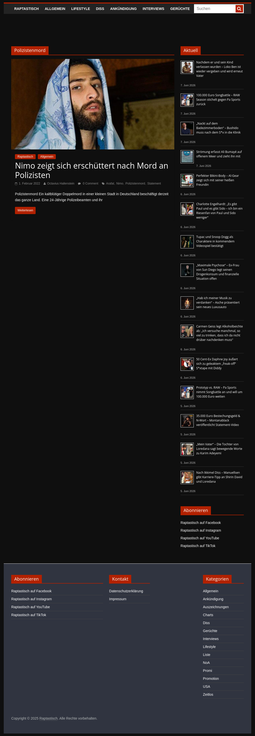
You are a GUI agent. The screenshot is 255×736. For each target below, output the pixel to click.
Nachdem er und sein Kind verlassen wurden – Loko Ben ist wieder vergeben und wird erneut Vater (219, 69)
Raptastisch (26, 9)
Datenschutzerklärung (126, 591)
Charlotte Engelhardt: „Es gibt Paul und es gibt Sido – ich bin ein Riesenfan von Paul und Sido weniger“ (219, 211)
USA (206, 687)
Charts (208, 615)
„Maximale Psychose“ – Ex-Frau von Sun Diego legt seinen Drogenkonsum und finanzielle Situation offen (217, 272)
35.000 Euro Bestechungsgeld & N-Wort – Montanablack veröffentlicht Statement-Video (218, 420)
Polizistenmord (135, 183)
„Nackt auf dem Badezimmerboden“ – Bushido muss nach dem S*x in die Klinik (218, 128)
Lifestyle (80, 9)
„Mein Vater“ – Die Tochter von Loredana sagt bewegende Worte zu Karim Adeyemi (219, 448)
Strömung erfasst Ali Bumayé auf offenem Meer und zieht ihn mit (219, 154)
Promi (207, 671)
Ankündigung (123, 9)
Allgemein (55, 9)
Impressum (117, 599)
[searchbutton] (239, 8)
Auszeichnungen (216, 607)
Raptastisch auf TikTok (198, 546)
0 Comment (88, 183)
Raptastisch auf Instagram (201, 530)
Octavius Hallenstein (60, 183)
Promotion (211, 679)
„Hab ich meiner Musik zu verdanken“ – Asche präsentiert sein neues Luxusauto (218, 302)
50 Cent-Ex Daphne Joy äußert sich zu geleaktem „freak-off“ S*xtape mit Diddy (217, 363)
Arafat (110, 183)
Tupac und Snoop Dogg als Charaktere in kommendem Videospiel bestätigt (215, 241)
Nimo (119, 183)
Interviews (153, 9)
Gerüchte (180, 9)
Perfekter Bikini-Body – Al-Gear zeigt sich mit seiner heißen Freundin (217, 180)
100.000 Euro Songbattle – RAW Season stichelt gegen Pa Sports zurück (218, 99)
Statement (154, 183)
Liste (206, 655)
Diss (100, 9)
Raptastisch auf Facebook (201, 523)
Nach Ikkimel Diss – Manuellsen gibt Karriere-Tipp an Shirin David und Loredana (219, 477)
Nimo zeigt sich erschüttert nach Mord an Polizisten (91, 170)
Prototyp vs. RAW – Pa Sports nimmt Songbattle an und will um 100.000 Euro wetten (219, 392)
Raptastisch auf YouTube (200, 538)
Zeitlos (208, 694)
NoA (206, 663)
